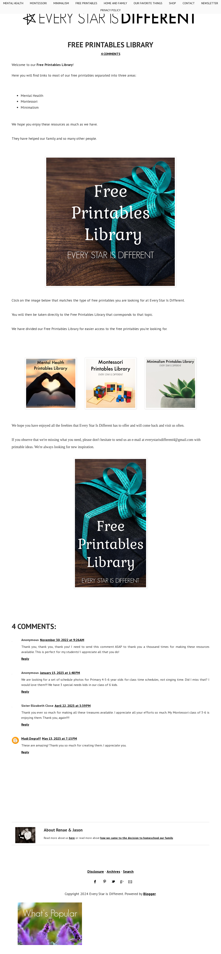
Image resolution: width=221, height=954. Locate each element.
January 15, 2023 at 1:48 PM (60, 673)
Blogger (149, 893)
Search (128, 871)
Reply (25, 659)
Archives (113, 871)
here (72, 838)
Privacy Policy (110, 10)
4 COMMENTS (110, 54)
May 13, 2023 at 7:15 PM (59, 738)
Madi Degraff (31, 738)
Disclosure (95, 871)
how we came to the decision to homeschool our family (136, 838)
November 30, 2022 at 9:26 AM (62, 640)
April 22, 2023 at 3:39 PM (73, 706)
